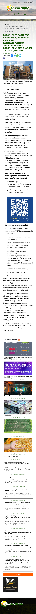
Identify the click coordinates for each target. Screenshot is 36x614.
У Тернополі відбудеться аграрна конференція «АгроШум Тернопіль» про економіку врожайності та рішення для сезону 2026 (16, 561)
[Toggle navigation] (25, 14)
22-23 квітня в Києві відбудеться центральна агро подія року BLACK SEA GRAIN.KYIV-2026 (16, 463)
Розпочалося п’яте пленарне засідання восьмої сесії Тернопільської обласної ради (18, 546)
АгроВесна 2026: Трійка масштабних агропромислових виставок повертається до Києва (17, 517)
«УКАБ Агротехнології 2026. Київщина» (16, 477)
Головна (6, 25)
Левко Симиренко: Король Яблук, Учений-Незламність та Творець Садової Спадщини (17, 503)
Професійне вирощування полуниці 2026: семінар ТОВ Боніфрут (17, 489)
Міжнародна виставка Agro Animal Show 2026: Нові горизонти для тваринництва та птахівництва (17, 532)
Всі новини (18, 574)
